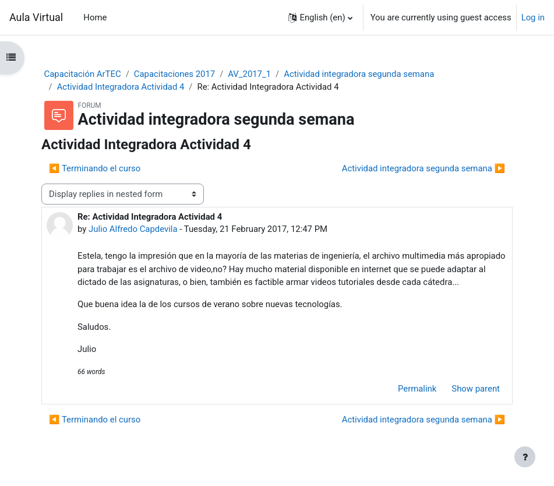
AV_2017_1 (249, 74)
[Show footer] (524, 456)
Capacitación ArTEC (82, 74)
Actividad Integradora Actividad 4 (121, 87)
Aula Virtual (36, 17)
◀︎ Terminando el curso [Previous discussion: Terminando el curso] (94, 168)
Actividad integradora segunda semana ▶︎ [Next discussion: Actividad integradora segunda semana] (423, 168)
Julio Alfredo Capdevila (133, 229)
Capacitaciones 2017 (174, 74)
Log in (533, 17)
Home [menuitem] (95, 17)
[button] (320, 17)
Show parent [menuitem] (475, 388)
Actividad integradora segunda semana (359, 74)
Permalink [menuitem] (417, 388)
